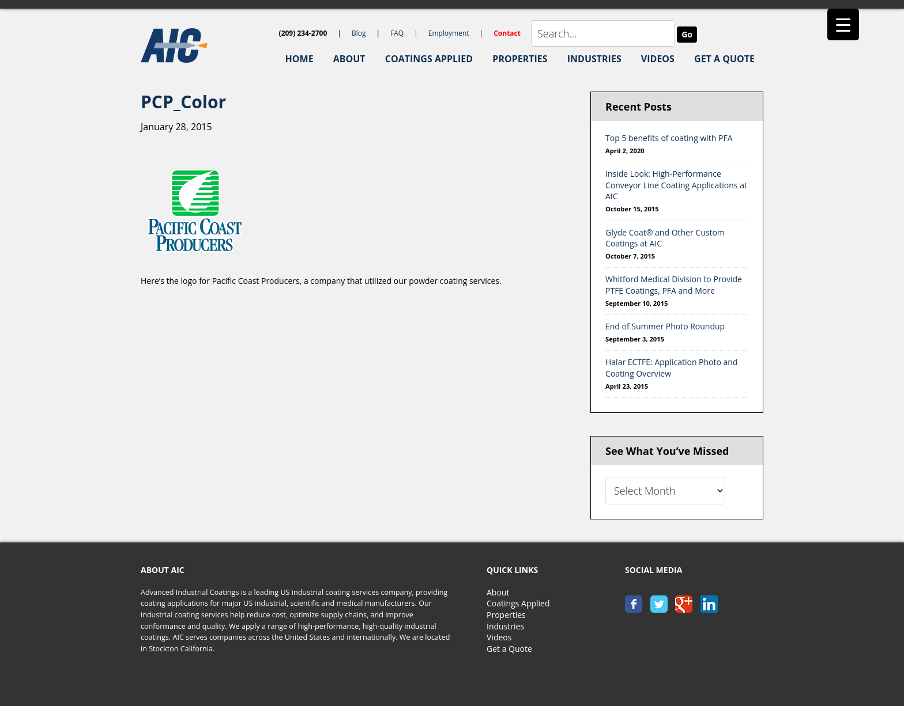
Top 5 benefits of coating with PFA (669, 137)
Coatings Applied (518, 603)
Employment (448, 33)
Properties (506, 614)
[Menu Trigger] (843, 24)
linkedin (709, 604)
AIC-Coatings (198, 45)
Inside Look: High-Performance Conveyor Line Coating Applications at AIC (676, 185)
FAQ (397, 33)
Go (686, 34)
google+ (683, 604)
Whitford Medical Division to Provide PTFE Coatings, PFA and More (673, 285)
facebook (633, 604)
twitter (659, 604)
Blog (359, 33)
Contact (507, 33)
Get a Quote (509, 648)
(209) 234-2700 (303, 33)
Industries (505, 626)
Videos (499, 637)
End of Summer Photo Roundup (665, 326)
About (498, 592)
